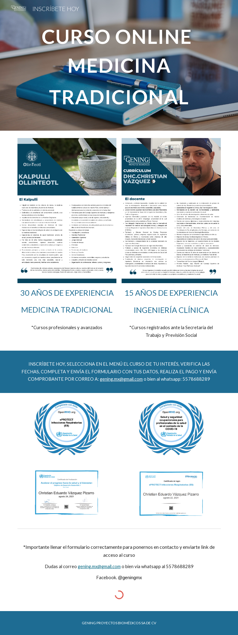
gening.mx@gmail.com (121, 379)
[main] (119, 65)
